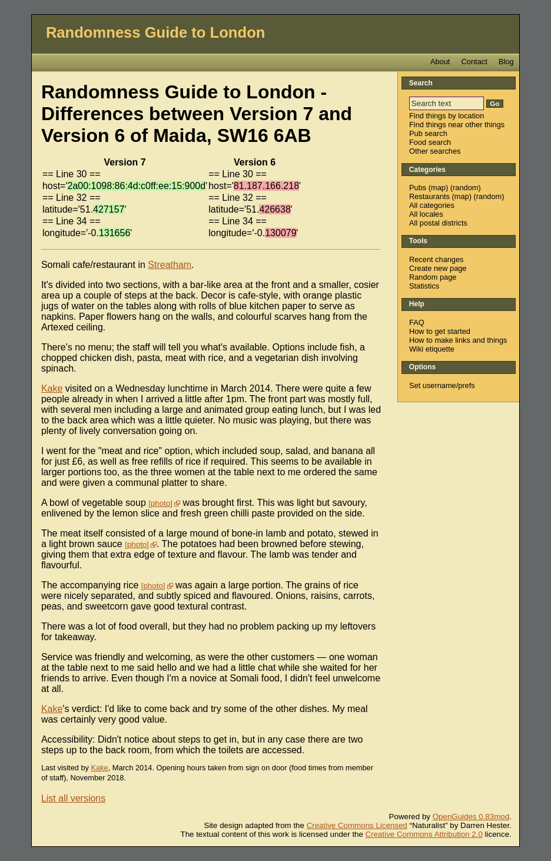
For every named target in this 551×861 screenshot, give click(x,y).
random (465, 187)
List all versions (73, 798)
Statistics (424, 286)
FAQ (416, 322)
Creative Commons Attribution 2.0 (424, 834)
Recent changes (436, 259)
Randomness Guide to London (155, 32)
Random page (432, 277)
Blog (506, 61)
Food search (430, 142)
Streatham (169, 265)
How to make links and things (458, 340)
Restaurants (429, 196)
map (438, 187)
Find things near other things (456, 124)
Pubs (417, 187)
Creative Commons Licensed (357, 825)
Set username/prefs (442, 385)
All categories (431, 205)
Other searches (435, 151)
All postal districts (438, 222)
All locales (426, 214)
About (440, 61)
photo (160, 503)
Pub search (428, 133)
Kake (51, 388)
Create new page (437, 268)
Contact (474, 61)
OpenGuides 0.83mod (471, 816)
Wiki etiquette (431, 349)
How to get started (439, 331)
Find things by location (446, 115)
